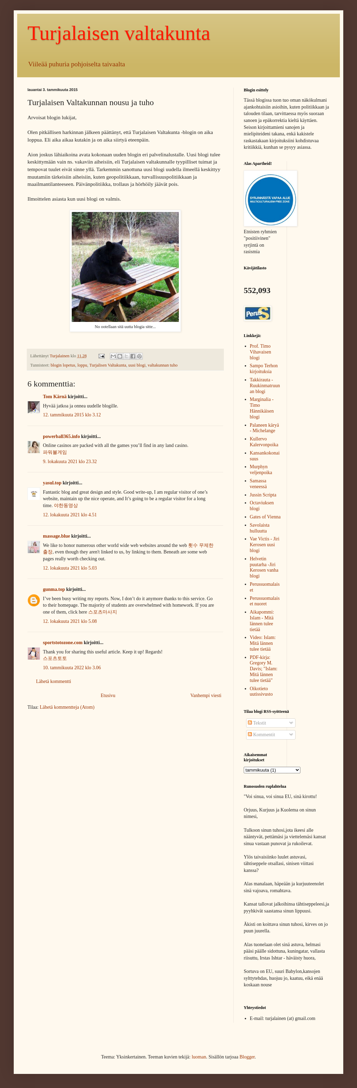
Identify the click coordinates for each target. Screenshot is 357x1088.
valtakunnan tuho (162, 365)
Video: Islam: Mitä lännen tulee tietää (263, 643)
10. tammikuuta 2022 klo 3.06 (72, 667)
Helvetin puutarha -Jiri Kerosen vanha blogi (264, 567)
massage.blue (56, 536)
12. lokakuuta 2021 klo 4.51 (70, 514)
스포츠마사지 (102, 612)
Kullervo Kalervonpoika (264, 441)
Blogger (247, 1056)
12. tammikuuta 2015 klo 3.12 (72, 414)
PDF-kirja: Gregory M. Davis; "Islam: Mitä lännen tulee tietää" (264, 669)
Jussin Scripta (263, 494)
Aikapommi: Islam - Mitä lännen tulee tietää (262, 620)
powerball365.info (61, 436)
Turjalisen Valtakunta (107, 365)
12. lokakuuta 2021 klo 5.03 (70, 568)
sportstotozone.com (62, 642)
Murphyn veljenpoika (261, 469)
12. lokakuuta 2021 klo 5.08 (70, 621)
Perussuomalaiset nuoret (265, 601)
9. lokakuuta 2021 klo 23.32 (70, 461)
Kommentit (261, 734)
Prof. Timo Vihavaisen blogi (260, 352)
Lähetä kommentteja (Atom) (67, 707)
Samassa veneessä (258, 483)
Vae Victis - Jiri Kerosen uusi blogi (264, 544)
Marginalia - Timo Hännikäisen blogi (262, 408)
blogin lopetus (62, 365)
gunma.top (54, 589)
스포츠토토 (55, 658)
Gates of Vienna (265, 516)
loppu (82, 365)
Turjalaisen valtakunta (118, 33)
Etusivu (108, 695)
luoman (199, 1056)
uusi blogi (137, 365)
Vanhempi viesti (205, 695)
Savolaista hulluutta (260, 528)
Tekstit (257, 723)
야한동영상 (66, 505)
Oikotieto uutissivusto (261, 691)
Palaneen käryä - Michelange (264, 428)
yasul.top (52, 482)
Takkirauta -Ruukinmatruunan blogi (265, 385)
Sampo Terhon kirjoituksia (264, 368)
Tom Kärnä (55, 396)
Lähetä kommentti (53, 681)
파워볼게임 (55, 452)
